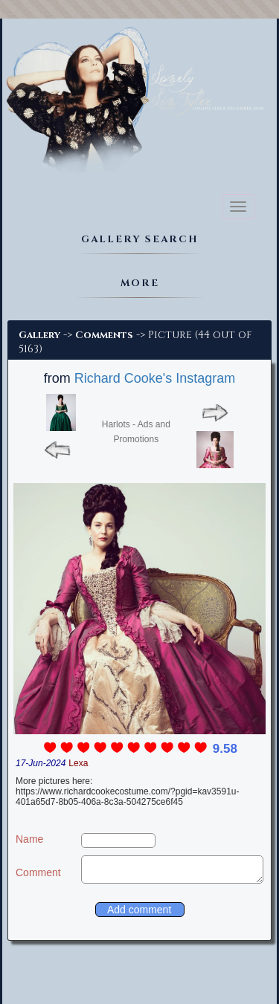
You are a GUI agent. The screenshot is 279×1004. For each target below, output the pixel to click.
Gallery (39, 335)
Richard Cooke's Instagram (155, 378)
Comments (104, 335)
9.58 (225, 749)
